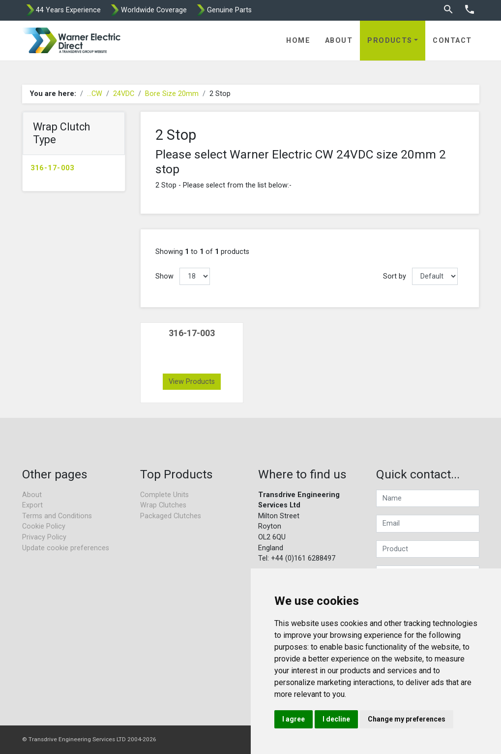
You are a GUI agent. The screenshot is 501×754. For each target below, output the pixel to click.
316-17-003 (52, 168)
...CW (94, 94)
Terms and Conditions (57, 516)
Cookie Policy (43, 526)
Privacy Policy (44, 537)
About (339, 40)
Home (298, 40)
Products (390, 40)
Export (32, 505)
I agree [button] (293, 719)
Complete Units (164, 495)
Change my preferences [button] (406, 719)
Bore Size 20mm (172, 94)
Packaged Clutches (170, 516)
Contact (452, 40)
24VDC (123, 94)
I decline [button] (336, 719)
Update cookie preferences (65, 548)
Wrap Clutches (163, 505)
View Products (192, 381)
